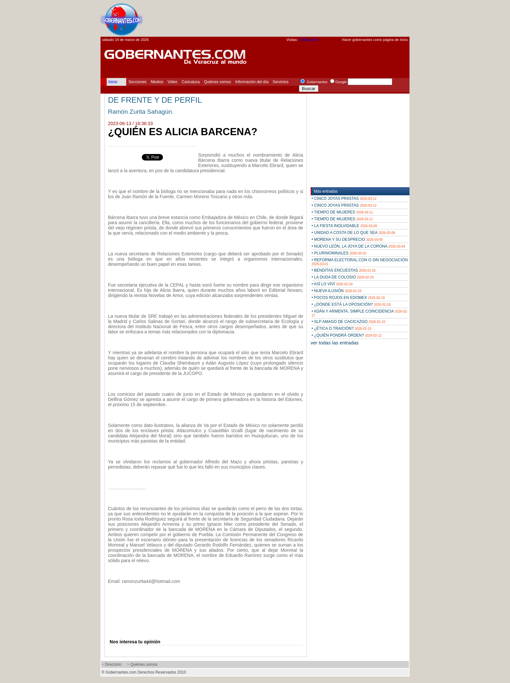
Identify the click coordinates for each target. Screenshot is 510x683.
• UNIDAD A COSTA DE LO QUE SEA (353, 232)
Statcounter (309, 40)
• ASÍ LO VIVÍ (332, 284)
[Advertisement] (291, 18)
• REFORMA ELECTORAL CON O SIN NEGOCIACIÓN (360, 262)
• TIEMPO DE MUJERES (342, 212)
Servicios (281, 82)
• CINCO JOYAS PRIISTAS (344, 198)
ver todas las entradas (335, 342)
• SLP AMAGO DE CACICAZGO (348, 321)
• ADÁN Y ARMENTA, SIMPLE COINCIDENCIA (360, 313)
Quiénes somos (217, 82)
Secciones (137, 82)
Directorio (113, 664)
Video (172, 82)
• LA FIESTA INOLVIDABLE (344, 226)
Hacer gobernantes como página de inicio (375, 40)
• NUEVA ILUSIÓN (336, 291)
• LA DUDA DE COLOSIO (343, 277)
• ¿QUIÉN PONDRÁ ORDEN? (347, 335)
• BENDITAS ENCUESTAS (344, 270)
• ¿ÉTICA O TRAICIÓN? (341, 328)
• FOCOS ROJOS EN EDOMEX (348, 297)
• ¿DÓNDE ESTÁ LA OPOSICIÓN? (351, 304)
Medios (157, 82)
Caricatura (191, 82)
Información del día (251, 82)
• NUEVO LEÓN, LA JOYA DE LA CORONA (358, 246)
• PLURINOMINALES (339, 253)
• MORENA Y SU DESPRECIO (347, 239)
